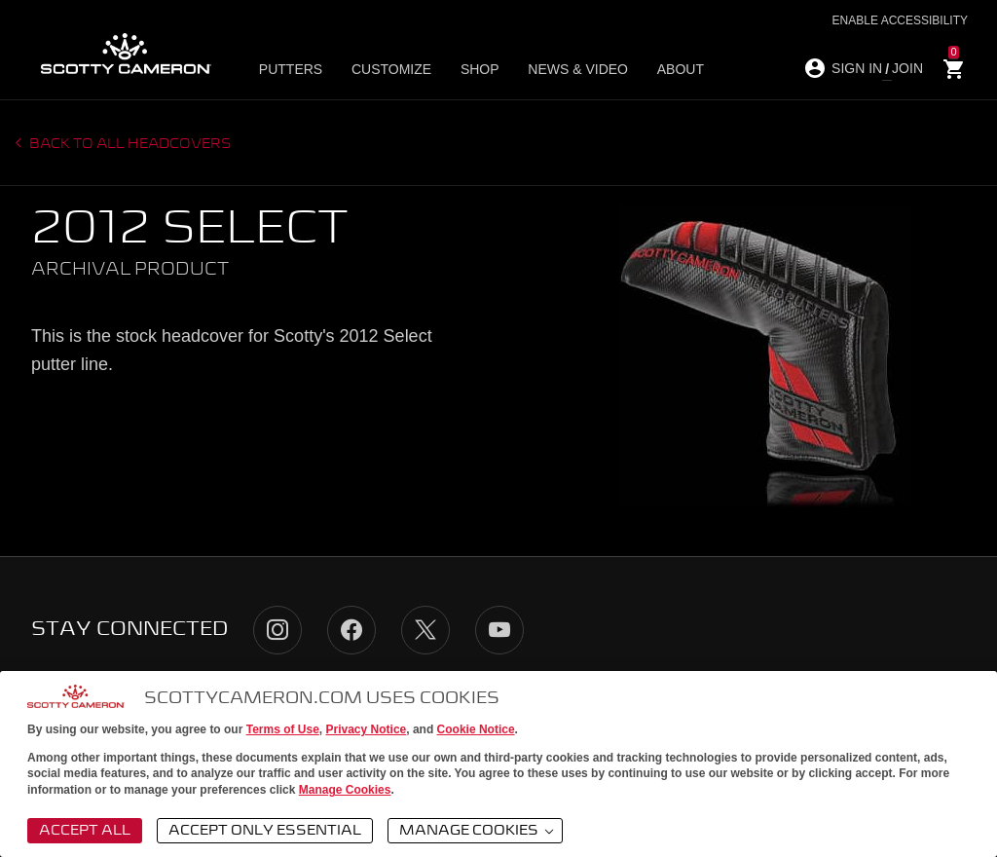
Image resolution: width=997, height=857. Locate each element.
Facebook (351, 630)
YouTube (499, 630)
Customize (389, 69)
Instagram (277, 630)
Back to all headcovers (129, 144)
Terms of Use (282, 729)
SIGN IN (856, 68)
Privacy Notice (366, 729)
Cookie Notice (476, 729)
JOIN (907, 68)
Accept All (84, 831)
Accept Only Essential (264, 831)
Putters (294, 69)
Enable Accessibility (900, 20)
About (662, 69)
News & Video (565, 69)
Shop (472, 69)
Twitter (425, 630)
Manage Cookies (345, 790)
